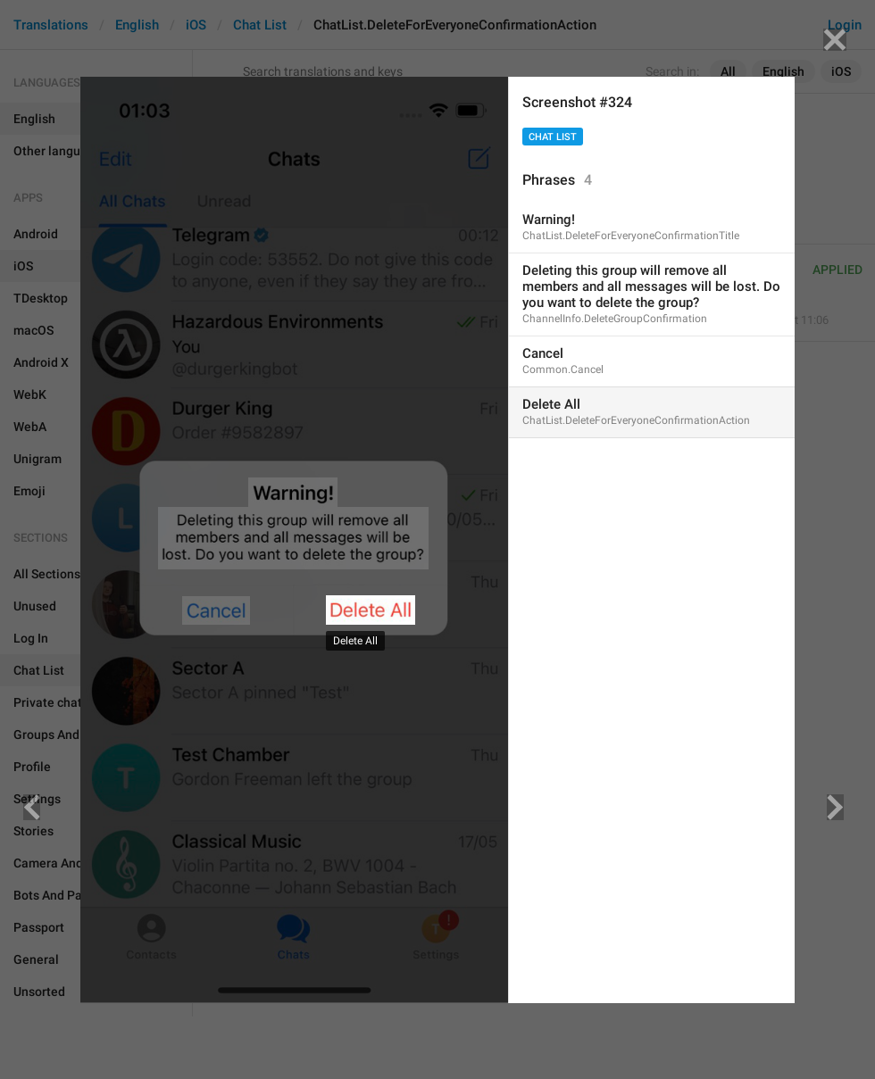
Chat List (553, 137)
